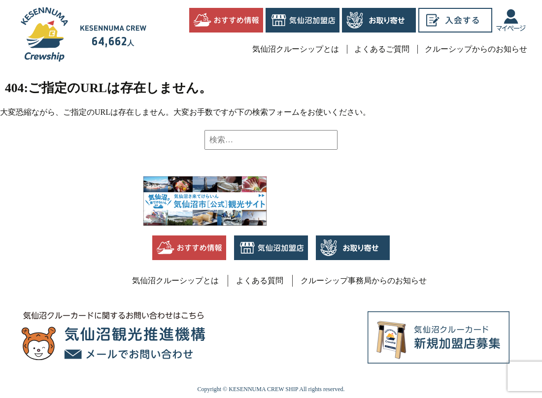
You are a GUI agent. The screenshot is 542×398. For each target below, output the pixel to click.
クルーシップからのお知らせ (476, 49)
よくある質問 (259, 280)
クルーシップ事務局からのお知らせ (364, 280)
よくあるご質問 (381, 49)
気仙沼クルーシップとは (295, 49)
